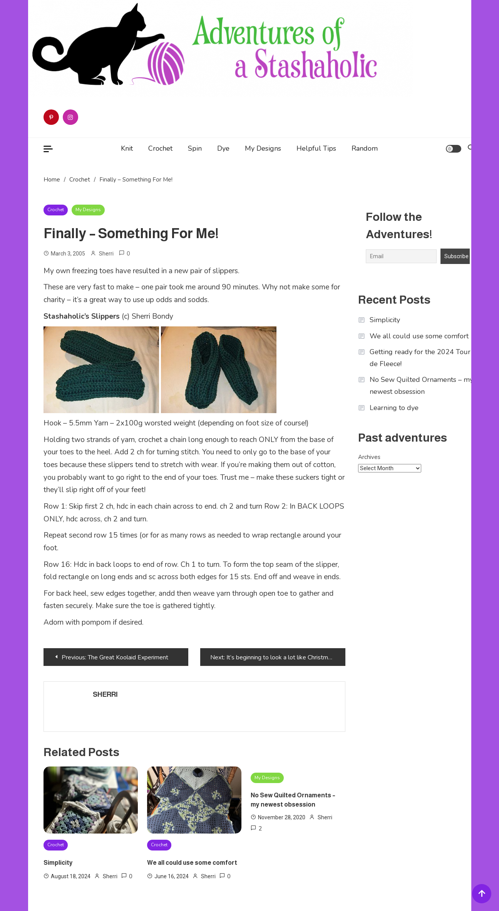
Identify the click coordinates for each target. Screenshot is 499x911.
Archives (369, 457)
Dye (223, 148)
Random (365, 148)
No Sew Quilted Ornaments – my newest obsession (293, 800)
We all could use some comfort (192, 862)
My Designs (263, 148)
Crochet (160, 148)
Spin (195, 148)
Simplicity (58, 862)
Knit (127, 148)
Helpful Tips (316, 148)
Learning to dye (394, 407)
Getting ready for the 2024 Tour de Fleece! (420, 357)
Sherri (106, 253)
